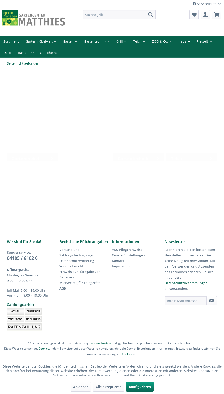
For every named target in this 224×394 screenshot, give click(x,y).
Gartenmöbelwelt (39, 41)
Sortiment (11, 41)
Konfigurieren (140, 387)
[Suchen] (151, 14)
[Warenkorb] (216, 14)
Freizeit (203, 41)
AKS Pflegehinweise (127, 249)
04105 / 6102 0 (22, 258)
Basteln (24, 52)
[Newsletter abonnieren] (211, 300)
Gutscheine (49, 52)
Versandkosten (101, 343)
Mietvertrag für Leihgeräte (79, 283)
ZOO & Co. (160, 41)
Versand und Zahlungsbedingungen (77, 252)
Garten (69, 41)
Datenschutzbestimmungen (186, 283)
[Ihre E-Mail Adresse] (186, 300)
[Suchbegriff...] (119, 14)
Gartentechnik (95, 41)
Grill (120, 41)
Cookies (44, 348)
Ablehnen (80, 387)
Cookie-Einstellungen (128, 255)
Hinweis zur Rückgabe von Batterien (79, 274)
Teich (138, 41)
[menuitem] (119, 14)
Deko (7, 52)
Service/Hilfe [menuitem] (205, 4)
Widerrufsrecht (71, 266)
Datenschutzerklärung (76, 261)
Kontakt (118, 261)
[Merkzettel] (194, 14)
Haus (182, 41)
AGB (62, 288)
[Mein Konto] (205, 14)
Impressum (121, 266)
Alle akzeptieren (108, 387)
